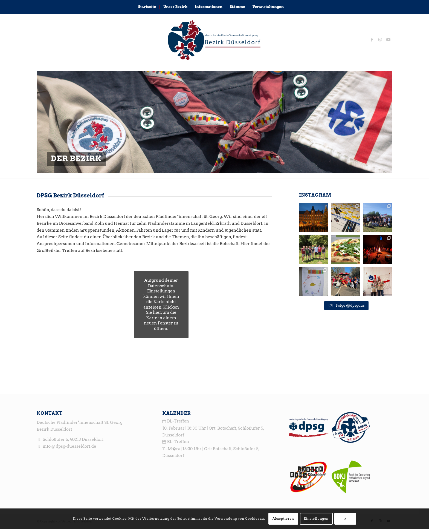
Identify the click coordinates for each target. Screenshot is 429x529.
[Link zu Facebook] (372, 40)
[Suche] (290, 7)
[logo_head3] (214, 40)
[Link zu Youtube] (388, 40)
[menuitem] (147, 7)
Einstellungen (316, 518)
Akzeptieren (283, 518)
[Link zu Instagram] (380, 40)
